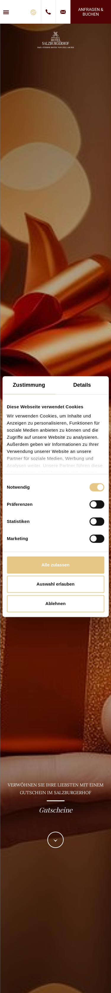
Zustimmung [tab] (29, 385)
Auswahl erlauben (55, 584)
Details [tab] (82, 385)
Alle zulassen (55, 564)
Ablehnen (55, 603)
